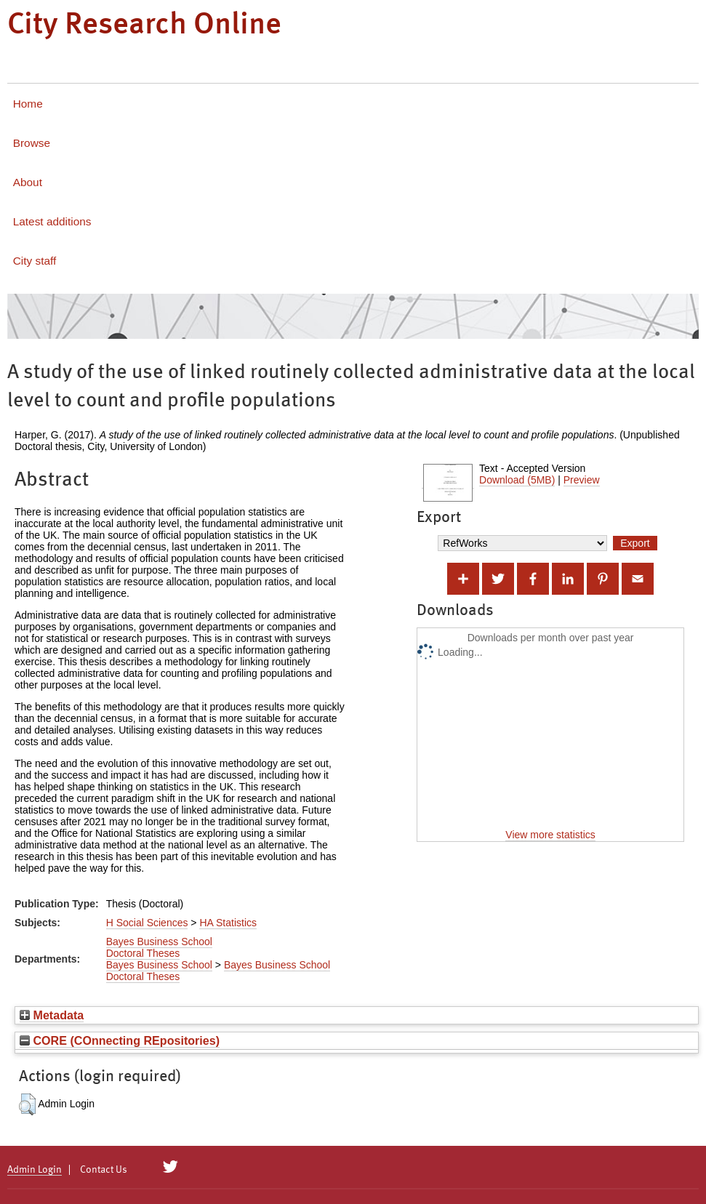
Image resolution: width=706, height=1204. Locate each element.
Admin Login (34, 1170)
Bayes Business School (159, 941)
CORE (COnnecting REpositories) (120, 1040)
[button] (27, 1104)
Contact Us (103, 1170)
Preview (581, 480)
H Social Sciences (147, 922)
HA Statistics (228, 922)
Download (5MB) (517, 480)
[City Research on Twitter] (170, 1167)
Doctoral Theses (143, 953)
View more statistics (550, 834)
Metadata (52, 1015)
